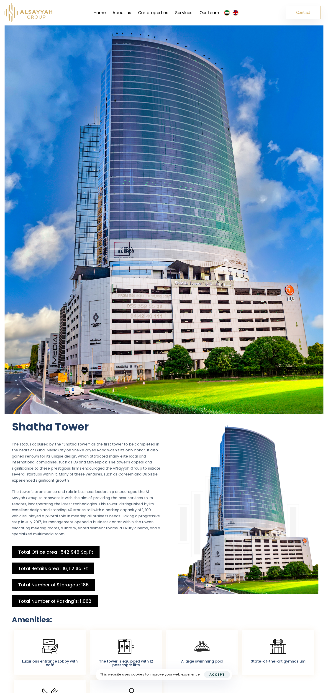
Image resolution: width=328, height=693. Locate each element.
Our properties (153, 12)
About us (122, 12)
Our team (209, 12)
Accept (217, 674)
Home (100, 12)
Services (184, 12)
